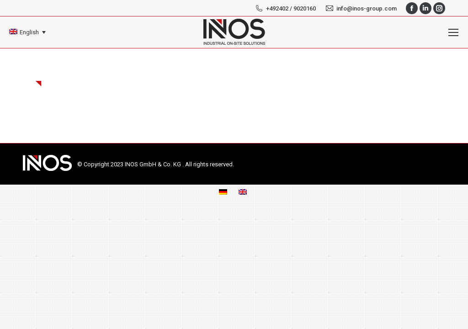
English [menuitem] (29, 32)
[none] (27, 32)
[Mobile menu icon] (453, 32)
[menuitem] (27, 32)
